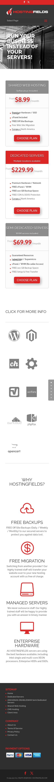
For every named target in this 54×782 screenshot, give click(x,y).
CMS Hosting (13, 709)
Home (10, 693)
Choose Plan (27, 138)
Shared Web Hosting (16, 706)
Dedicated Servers (15, 697)
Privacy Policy (13, 732)
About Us (11, 725)
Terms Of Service (14, 728)
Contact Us (12, 735)
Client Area (12, 712)
